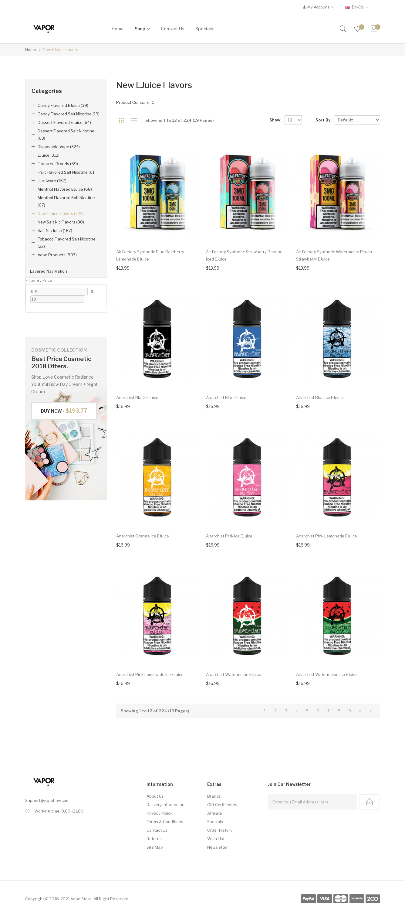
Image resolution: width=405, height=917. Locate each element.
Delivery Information (165, 804)
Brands (214, 796)
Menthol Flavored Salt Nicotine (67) (66, 201)
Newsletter (217, 847)
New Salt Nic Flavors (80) (61, 222)
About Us (155, 796)
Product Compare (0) (136, 102)
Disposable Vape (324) (59, 146)
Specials (215, 821)
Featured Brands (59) (58, 163)
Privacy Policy (159, 813)
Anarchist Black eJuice (137, 397)
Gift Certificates (222, 804)
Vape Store (81, 898)
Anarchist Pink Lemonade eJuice (326, 535)
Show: (275, 120)
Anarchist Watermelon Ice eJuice (327, 674)
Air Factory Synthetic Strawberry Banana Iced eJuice (244, 255)
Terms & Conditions (165, 821)
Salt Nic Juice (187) (55, 230)
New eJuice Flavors (60, 49)
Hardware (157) (52, 180)
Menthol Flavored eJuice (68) (65, 189)
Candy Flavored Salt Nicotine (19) (69, 113)
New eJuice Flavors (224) (61, 213)
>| (371, 710)
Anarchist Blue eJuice (226, 397)
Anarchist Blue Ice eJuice (319, 397)
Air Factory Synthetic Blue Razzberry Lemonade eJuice (150, 255)
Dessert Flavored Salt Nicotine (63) (66, 134)
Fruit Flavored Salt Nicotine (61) (67, 172)
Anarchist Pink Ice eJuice (229, 535)
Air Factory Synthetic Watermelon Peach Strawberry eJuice (334, 255)
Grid (121, 120)
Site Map (155, 847)
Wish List (215, 838)
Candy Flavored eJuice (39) (63, 105)
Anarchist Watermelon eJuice (233, 674)
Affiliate (214, 813)
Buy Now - (64, 410)
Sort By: (323, 120)
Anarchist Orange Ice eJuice (142, 535)
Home (30, 49)
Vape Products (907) (57, 254)
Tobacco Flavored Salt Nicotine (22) (67, 243)
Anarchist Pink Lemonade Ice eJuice (150, 674)
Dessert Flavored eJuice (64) (64, 122)
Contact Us (157, 830)
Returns (154, 838)
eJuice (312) (48, 155)
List (134, 120)
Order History (219, 830)
